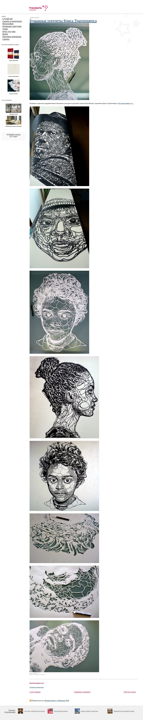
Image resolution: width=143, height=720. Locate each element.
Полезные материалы (11, 36)
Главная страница (82, 692)
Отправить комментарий (37, 687)
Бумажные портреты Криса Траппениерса (63, 21)
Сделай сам (7, 18)
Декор (5, 29)
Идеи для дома (8, 31)
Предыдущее (130, 692)
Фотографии (7, 23)
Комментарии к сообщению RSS (56, 701)
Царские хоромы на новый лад (89, 711)
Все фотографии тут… (126, 103)
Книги (5, 34)
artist (36, 674)
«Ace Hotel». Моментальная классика (34, 711)
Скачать (5, 39)
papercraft (42, 674)
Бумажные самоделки (11, 26)
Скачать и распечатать (12, 21)
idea (39, 674)
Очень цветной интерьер (61, 711)
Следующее (35, 692)
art (34, 674)
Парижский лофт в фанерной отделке (124, 711)
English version (15, 134)
